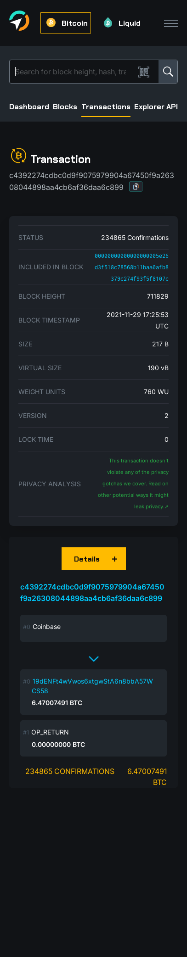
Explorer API (156, 106)
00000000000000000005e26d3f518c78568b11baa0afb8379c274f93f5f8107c (132, 267)
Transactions (105, 106)
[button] (136, 186)
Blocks (65, 106)
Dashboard (29, 106)
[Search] (74, 71)
